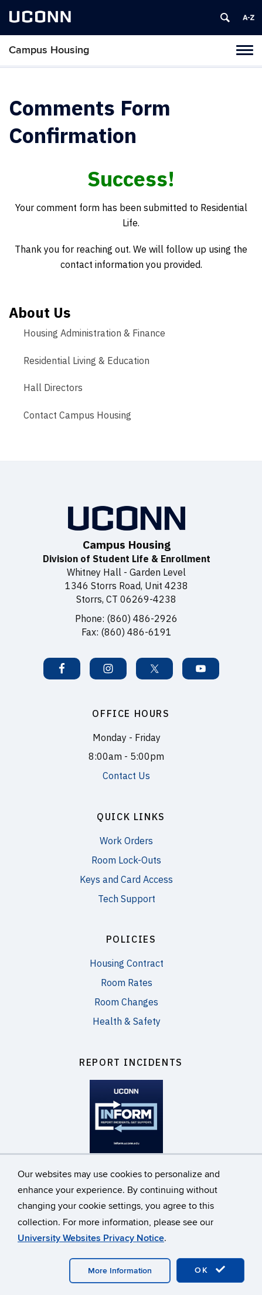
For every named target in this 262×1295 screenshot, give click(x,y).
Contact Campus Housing (77, 415)
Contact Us (126, 775)
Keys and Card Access (126, 879)
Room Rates (126, 982)
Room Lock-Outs (126, 860)
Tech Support (126, 899)
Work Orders (126, 841)
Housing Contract (127, 963)
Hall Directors (53, 387)
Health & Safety (127, 1021)
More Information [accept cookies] (120, 1271)
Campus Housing (49, 50)
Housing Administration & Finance (94, 333)
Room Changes (126, 1002)
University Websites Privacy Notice (91, 1238)
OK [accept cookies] (210, 1270)
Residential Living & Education (86, 360)
